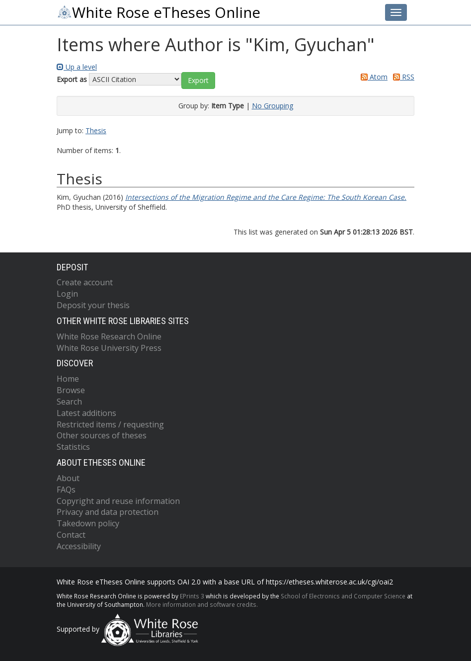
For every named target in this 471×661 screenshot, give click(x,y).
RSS (402, 77)
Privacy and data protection (107, 511)
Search (69, 401)
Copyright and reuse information (118, 501)
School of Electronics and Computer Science (343, 596)
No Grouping (272, 105)
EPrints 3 (192, 596)
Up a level (77, 67)
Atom (372, 77)
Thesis (95, 130)
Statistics (73, 446)
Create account (85, 282)
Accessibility (79, 546)
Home (68, 378)
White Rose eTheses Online (158, 12)
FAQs (66, 489)
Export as (72, 79)
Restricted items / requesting (110, 424)
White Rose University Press (109, 347)
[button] (198, 80)
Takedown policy (88, 523)
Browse (71, 390)
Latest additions (86, 413)
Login (67, 293)
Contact (71, 534)
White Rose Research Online (109, 336)
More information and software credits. (202, 604)
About (68, 478)
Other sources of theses (102, 435)
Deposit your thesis (93, 305)
